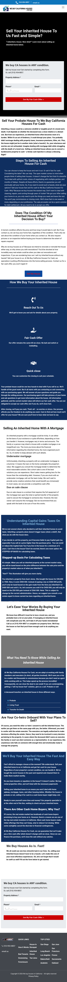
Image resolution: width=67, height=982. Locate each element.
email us (5, 951)
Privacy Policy (33, 976)
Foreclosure (23, 962)
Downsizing (22, 958)
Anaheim (44, 963)
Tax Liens (33, 958)
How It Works (23, 947)
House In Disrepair (33, 945)
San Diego (45, 944)
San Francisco (56, 949)
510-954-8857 (8, 946)
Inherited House (33, 952)
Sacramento (56, 959)
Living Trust (14, 705)
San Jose (55, 944)
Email (37, 87)
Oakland (55, 963)
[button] (33, 700)
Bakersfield (45, 959)
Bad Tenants (23, 954)
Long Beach (45, 951)
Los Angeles (45, 955)
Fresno (54, 955)
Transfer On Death (17, 710)
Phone (8, 87)
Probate (13, 701)
